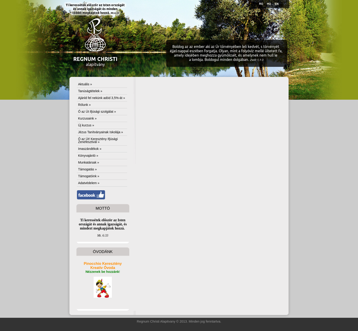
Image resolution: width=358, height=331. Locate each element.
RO (261, 3)
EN (277, 3)
